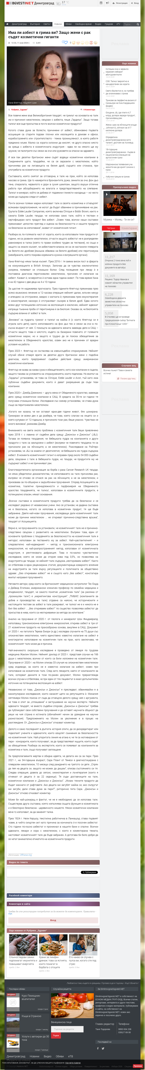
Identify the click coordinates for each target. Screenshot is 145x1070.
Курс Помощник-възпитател (31, 997)
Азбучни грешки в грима (118, 176)
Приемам (138, 1066)
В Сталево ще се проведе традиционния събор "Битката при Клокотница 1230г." (120, 320)
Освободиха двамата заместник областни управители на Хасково (116, 302)
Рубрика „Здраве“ (19, 109)
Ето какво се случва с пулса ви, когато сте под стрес (82, 960)
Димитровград (16, 1056)
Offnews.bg (26, 854)
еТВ (70, 1056)
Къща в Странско (31, 1016)
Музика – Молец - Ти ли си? (118, 219)
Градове (109, 24)
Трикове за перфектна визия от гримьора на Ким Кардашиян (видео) (121, 103)
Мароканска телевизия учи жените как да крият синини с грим (120, 167)
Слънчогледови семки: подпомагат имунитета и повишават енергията (23, 960)
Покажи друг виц (126, 378)
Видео (47, 1056)
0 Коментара (89, 109)
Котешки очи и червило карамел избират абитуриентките (117, 72)
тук (10, 913)
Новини (58, 24)
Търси (56, 1035)
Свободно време (83, 24)
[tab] (111, 229)
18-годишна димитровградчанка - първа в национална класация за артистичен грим (120, 153)
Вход (53, 920)
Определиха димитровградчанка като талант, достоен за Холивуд (119, 140)
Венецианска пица (61, 1022)
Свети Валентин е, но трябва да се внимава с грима (120, 92)
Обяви (60, 1056)
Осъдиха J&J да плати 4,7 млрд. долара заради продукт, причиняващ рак (120, 115)
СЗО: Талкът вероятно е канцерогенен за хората (117, 82)
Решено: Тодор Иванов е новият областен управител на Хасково (119, 283)
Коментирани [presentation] (129, 228)
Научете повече (73, 1062)
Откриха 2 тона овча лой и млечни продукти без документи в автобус (118, 264)
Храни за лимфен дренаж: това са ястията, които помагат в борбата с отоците (53, 962)
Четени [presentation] (111, 228)
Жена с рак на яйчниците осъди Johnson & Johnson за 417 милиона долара (121, 127)
